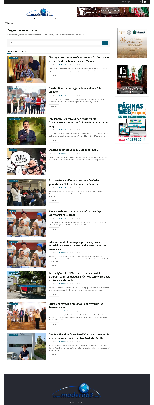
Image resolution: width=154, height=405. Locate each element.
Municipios (33, 18)
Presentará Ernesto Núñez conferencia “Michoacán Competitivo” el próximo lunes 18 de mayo (78, 122)
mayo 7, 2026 (71, 64)
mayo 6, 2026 (71, 218)
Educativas (81, 18)
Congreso (55, 18)
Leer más (54, 75)
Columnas (9, 23)
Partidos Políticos (68, 18)
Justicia (138, 18)
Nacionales (45, 18)
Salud (90, 18)
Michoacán (23, 18)
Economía (121, 18)
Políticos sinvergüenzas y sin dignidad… (73, 149)
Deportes (98, 18)
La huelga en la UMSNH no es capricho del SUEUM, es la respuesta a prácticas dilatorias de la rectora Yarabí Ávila (79, 276)
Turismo (130, 18)
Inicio (7, 18)
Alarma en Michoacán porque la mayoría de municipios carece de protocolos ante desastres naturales (77, 245)
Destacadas (13, 57)
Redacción (62, 64)
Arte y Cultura (109, 18)
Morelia (14, 18)
